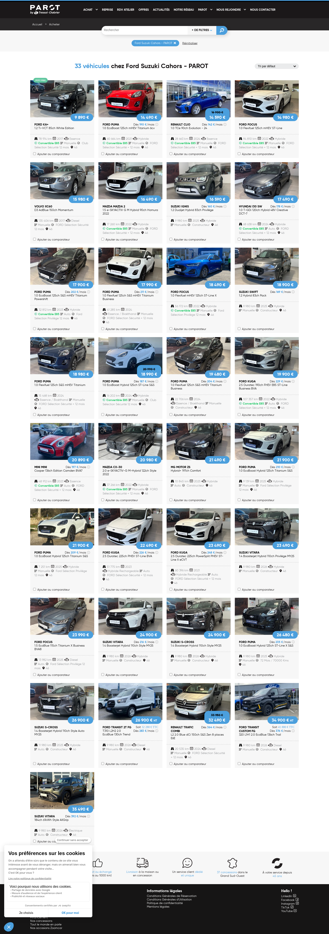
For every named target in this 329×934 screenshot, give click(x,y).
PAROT (202, 10)
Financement (39, 917)
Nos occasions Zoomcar (46, 928)
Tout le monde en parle (45, 924)
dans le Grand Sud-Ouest (232, 874)
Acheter (54, 24)
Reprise (107, 10)
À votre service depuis (277, 874)
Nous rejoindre (229, 10)
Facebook (290, 900)
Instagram (290, 904)
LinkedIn (288, 896)
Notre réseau (184, 10)
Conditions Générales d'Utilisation (169, 899)
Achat (88, 10)
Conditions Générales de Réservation (172, 896)
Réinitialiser (189, 43)
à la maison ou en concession (142, 873)
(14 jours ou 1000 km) (98, 873)
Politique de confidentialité (165, 903)
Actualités (161, 10)
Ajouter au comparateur (51, 154)
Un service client (187, 873)
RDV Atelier (125, 10)
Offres (143, 10)
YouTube (289, 911)
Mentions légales (158, 906)
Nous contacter (262, 10)
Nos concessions (41, 921)
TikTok (287, 907)
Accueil (37, 24)
